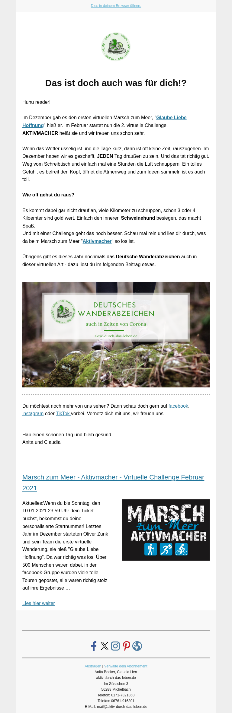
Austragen (93, 666)
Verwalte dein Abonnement (125, 666)
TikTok (63, 413)
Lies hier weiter (38, 603)
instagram (33, 413)
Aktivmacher (97, 241)
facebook (178, 406)
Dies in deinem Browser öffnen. (116, 6)
